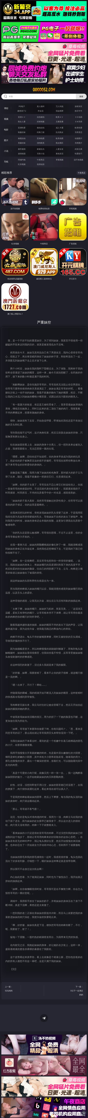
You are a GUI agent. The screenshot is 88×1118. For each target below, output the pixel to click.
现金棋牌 (59, 111)
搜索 (81, 96)
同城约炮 (21, 159)
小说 (6, 150)
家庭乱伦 (40, 149)
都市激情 (21, 149)
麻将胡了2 (21, 111)
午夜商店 (40, 159)
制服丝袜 (21, 132)
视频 (6, 118)
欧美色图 (59, 138)
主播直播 (59, 121)
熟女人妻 (21, 121)
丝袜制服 (40, 121)
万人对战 (59, 106)
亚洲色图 (40, 138)
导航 (6, 161)
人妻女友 (59, 149)
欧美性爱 (78, 127)
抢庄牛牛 (78, 111)
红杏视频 (21, 164)
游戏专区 (78, 106)
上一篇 (12, 989)
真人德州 (40, 106)
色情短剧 (40, 164)
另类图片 (78, 143)
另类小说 (40, 153)
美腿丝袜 (21, 143)
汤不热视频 (78, 159)
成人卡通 (59, 127)
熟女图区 (59, 143)
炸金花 (40, 111)
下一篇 (76, 991)
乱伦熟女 (59, 132)
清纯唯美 (40, 143)
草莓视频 (59, 159)
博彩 (6, 108)
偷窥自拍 (21, 138)
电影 (6, 129)
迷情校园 (21, 153)
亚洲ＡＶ (21, 117)
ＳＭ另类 (78, 121)
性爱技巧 (78, 153)
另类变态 (78, 132)
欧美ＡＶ (59, 117)
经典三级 (40, 132)
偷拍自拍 (40, 127)
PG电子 (22, 106)
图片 (6, 140)
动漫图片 (78, 138)
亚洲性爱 (21, 127)
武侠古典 (78, 149)
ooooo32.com (44, 89)
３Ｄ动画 (78, 117)
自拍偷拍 (40, 117)
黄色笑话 (59, 153)
